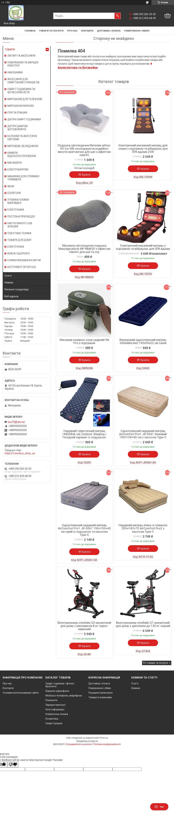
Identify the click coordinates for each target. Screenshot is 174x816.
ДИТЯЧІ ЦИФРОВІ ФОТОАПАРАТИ (17, 128)
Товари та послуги (51, 30)
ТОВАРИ (10, 49)
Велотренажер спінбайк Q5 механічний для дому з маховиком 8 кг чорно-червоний (84, 626)
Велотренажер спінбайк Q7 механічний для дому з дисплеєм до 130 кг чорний (143, 624)
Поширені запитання (100, 692)
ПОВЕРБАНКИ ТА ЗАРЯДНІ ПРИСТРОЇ (22, 64)
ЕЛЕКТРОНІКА (15, 209)
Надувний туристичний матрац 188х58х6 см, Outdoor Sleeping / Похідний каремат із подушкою (84, 434)
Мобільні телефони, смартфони (63, 695)
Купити (86, 174)
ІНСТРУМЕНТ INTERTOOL (21, 267)
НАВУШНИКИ (15, 72)
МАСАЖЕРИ (14, 162)
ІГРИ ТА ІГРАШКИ (17, 112)
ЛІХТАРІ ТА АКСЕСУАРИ (21, 55)
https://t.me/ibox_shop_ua (20, 453)
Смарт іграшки (53, 723)
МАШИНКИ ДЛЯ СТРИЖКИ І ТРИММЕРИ (23, 178)
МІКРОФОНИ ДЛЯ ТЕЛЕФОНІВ (24, 99)
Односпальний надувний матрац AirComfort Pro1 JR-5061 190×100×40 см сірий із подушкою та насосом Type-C (84, 530)
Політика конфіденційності (107, 744)
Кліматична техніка (56, 714)
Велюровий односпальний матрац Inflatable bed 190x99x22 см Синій (142, 341)
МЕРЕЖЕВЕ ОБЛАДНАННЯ (22, 146)
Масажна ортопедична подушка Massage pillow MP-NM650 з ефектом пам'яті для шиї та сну (84, 248)
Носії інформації (54, 709)
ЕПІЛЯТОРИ (14, 193)
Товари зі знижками (100, 697)
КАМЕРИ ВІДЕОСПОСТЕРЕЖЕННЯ (21, 154)
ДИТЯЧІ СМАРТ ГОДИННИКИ (24, 119)
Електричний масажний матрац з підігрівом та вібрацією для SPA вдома (143, 247)
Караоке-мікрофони (57, 691)
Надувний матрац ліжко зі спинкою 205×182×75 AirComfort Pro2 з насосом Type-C (143, 528)
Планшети (51, 700)
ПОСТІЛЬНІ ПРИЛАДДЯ (21, 216)
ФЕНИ (10, 186)
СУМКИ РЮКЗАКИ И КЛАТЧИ (24, 260)
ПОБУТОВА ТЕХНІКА (19, 233)
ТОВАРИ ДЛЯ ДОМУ (19, 240)
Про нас (72, 30)
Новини (8, 282)
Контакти (87, 30)
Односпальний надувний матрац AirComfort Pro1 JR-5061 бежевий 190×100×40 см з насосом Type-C (143, 434)
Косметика (51, 718)
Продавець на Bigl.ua (87, 741)
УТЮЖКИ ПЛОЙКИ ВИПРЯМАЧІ (18, 201)
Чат (159, 806)
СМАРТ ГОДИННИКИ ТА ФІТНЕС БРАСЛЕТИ (21, 91)
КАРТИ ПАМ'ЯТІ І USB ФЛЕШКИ (19, 225)
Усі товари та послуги (155, 662)
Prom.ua (104, 738)
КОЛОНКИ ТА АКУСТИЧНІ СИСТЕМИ (22, 138)
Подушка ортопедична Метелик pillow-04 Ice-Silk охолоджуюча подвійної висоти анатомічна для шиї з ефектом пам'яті (84, 150)
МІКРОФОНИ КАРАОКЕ (20, 105)
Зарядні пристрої (55, 704)
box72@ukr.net (16, 422)
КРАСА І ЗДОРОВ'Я (18, 253)
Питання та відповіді (16, 289)
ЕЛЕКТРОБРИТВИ (17, 169)
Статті (8, 275)
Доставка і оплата (109, 30)
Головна (30, 30)
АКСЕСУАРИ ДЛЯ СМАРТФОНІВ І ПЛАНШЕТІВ (23, 81)
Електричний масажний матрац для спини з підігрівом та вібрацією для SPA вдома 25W (143, 148)
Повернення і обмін (136, 30)
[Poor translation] (13, 764)
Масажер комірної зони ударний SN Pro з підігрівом (84, 341)
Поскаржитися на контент (79, 744)
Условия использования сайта (21, 692)
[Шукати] (118, 16)
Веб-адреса (11, 296)
